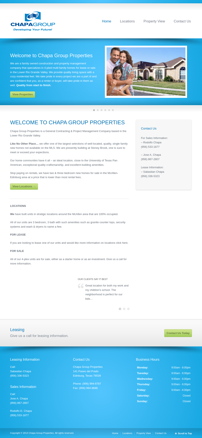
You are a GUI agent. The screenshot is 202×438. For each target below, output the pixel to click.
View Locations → (24, 186)
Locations (127, 21)
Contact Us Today (178, 333)
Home (106, 21)
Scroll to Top (185, 433)
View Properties (22, 94)
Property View (154, 21)
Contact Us (182, 21)
